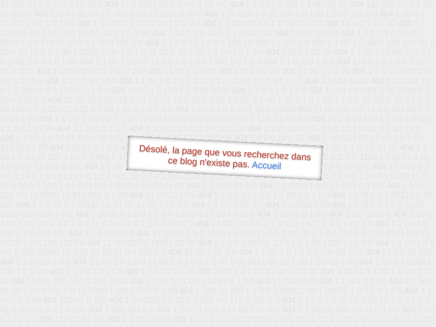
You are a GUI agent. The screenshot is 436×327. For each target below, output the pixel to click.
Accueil (267, 165)
